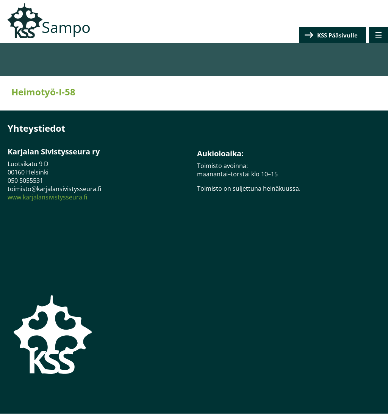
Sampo (66, 27)
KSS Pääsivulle (337, 35)
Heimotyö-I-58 (43, 92)
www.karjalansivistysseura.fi (47, 197)
